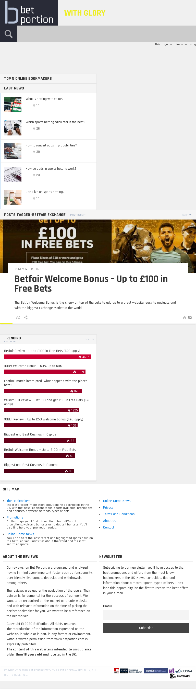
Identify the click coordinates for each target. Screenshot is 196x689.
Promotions (15, 517)
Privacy (108, 507)
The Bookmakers (19, 501)
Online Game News (20, 534)
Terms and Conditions (119, 514)
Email (107, 606)
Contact (108, 527)
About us (109, 521)
